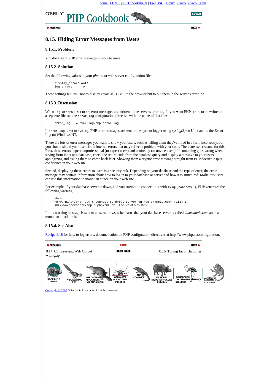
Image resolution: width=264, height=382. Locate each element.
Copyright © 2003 (56, 294)
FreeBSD (157, 3)
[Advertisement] (20, 189)
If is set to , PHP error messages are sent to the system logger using (115, 133)
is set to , (82, 113)
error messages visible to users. (98, 58)
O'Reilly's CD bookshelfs (128, 3)
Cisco (181, 3)
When (59, 113)
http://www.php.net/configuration (194, 239)
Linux (170, 3)
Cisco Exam (197, 3)
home (104, 3)
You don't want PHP (60, 58)
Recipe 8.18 (54, 239)
